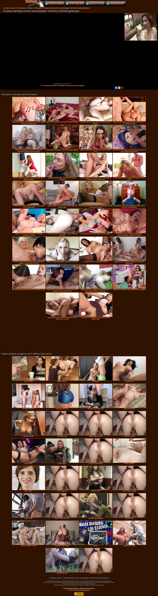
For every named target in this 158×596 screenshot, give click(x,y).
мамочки (54, 85)
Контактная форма (71, 588)
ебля (72, 85)
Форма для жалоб (87, 588)
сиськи (67, 85)
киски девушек (79, 85)
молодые (47, 85)
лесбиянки (61, 85)
